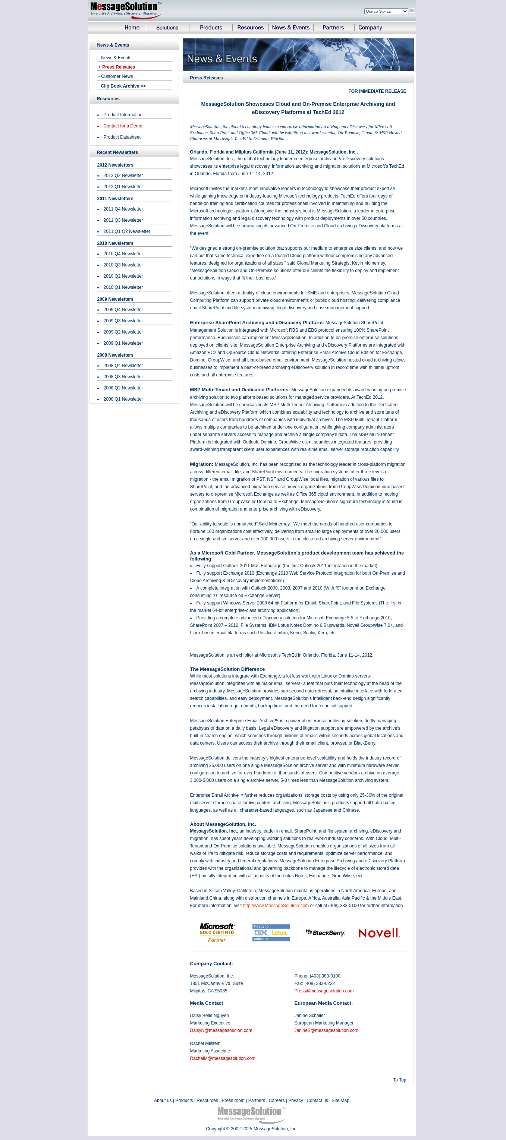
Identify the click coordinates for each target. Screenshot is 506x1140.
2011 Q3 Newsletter (123, 220)
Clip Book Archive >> (123, 86)
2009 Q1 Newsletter (123, 343)
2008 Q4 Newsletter (123, 365)
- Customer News (115, 76)
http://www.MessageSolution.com (276, 905)
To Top (399, 1080)
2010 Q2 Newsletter (123, 276)
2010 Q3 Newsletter (123, 265)
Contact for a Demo (123, 126)
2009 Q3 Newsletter (123, 320)
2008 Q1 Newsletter (123, 399)
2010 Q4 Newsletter (123, 253)
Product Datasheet (122, 137)
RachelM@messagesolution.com (223, 1058)
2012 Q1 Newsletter (123, 186)
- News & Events (114, 57)
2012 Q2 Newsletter (123, 175)
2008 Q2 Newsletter (123, 388)
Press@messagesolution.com (324, 991)
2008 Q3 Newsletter (123, 376)
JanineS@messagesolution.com (327, 1030)
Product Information (123, 114)
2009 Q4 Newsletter (123, 309)
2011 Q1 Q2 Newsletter (127, 231)
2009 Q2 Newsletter (123, 332)
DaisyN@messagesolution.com (221, 1030)
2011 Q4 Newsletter (123, 209)
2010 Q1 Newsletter (123, 287)
